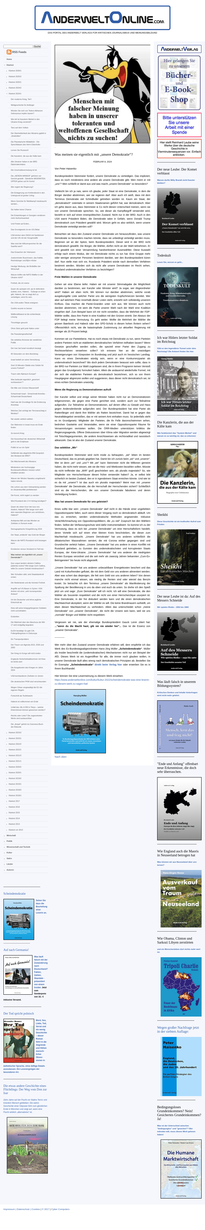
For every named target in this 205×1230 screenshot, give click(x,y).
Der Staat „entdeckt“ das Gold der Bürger (28, 535)
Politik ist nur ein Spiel (20, 447)
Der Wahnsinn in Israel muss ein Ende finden (27, 426)
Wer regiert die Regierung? (22, 187)
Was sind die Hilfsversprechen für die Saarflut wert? (26, 245)
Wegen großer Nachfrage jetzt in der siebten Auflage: (178, 1029)
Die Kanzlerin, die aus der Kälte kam (26, 156)
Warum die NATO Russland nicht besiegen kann (28, 541)
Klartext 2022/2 (15, 744)
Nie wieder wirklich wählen (22, 419)
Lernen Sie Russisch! (20, 150)
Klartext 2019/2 (15, 778)
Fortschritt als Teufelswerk (21, 696)
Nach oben (61, 756)
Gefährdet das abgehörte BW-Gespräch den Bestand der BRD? (27, 454)
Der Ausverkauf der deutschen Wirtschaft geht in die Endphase (28, 440)
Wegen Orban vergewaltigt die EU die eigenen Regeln (26, 688)
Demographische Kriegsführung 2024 (26, 529)
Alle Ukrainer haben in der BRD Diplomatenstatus (24, 163)
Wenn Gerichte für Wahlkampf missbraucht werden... (28, 202)
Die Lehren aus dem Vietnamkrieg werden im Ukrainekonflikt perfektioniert (28, 488)
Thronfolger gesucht (19, 323)
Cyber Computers (60, 1209)
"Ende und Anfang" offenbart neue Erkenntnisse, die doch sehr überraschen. (177, 768)
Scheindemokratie (14, 893)
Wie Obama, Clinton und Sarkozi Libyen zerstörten (175, 940)
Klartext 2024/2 (15, 88)
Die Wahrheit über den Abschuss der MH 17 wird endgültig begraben (28, 623)
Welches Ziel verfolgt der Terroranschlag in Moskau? (28, 412)
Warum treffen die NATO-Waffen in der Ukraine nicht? (27, 276)
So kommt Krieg (17, 433)
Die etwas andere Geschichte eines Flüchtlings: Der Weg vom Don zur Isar (25, 1089)
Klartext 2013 (14, 824)
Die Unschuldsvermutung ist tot (24, 170)
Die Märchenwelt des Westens (23, 461)
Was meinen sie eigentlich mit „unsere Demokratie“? (26, 556)
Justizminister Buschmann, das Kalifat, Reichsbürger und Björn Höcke (27, 259)
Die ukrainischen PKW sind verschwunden (28, 682)
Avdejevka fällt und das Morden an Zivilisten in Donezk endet (25, 522)
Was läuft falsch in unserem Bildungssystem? (176, 684)
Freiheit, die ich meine (20, 283)
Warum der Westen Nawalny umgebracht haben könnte (28, 479)
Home (9, 59)
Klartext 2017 (14, 801)
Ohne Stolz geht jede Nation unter (25, 328)
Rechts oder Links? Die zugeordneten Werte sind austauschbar (26, 717)
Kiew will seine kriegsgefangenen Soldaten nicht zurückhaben (28, 609)
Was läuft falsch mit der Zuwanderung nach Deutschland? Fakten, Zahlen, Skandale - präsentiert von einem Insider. (41, 972)
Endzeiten (15, 617)
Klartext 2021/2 (15, 755)
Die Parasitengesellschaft (21, 334)
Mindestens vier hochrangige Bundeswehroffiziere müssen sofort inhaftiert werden (25, 470)
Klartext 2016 (14, 807)
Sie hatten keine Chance (21, 209)
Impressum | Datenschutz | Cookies (21, 1209)
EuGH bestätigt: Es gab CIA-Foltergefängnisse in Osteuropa (24, 632)
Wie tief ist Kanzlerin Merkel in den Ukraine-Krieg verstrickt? (25, 120)
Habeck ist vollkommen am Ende (24, 702)
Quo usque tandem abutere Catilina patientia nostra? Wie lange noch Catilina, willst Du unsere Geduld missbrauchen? (28, 566)
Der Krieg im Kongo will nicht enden (25, 653)
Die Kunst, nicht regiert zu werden (25, 495)
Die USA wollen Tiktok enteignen (24, 303)
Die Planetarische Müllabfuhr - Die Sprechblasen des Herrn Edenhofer (25, 143)
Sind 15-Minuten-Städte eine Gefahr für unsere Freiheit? (27, 366)
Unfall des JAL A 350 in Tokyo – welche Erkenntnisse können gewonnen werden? (28, 708)
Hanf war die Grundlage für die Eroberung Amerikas (28, 403)
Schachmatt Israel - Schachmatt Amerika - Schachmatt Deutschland (28, 395)
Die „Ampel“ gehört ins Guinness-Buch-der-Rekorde (27, 725)
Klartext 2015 (14, 813)
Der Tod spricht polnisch (18, 1013)
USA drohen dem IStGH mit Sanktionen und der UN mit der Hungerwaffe (27, 236)
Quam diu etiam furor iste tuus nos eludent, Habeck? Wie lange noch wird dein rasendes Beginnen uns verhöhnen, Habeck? (28, 511)
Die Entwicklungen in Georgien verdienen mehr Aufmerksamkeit (28, 216)
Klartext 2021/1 (15, 761)
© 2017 (45, 1209)
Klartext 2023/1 (15, 738)
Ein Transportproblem (20, 639)
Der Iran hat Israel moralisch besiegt (26, 348)
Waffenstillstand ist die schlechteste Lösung (25, 315)
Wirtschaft (11, 835)
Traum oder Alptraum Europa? (23, 374)
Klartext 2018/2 (15, 790)
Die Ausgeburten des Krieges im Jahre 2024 (27, 668)
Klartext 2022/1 (15, 750)
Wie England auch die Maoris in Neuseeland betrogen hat (178, 853)
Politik (9, 841)
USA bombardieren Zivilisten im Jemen (27, 676)
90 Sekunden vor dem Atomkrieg (24, 354)
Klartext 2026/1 (15, 71)
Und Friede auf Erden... (20, 224)
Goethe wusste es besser (21, 308)
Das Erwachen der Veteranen (23, 252)
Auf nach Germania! (16, 950)
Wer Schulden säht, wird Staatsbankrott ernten (27, 575)
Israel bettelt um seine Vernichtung (25, 360)
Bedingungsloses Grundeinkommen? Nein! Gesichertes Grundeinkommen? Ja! (179, 1113)
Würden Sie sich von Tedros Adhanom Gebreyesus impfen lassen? (27, 112)
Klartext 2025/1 (15, 82)
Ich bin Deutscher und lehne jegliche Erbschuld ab (26, 601)
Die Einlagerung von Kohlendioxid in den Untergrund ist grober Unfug (28, 194)
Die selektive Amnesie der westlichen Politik (26, 341)
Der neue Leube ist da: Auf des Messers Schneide (178, 598)
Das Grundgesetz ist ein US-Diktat (25, 229)
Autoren (10, 870)
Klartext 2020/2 (15, 767)
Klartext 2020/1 (15, 772)
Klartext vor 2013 (16, 830)
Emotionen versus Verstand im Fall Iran (27, 549)
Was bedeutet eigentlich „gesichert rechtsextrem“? (25, 380)
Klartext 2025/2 (15, 76)
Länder (10, 864)
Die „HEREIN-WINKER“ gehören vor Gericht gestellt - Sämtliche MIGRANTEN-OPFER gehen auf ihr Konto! (28, 178)
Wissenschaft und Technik (18, 847)
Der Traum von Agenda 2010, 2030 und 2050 (27, 646)
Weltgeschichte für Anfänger (22, 105)
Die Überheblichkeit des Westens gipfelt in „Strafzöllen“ (28, 134)
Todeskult (164, 255)
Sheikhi (162, 514)
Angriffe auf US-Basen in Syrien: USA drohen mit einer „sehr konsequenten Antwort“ (26, 591)
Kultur (9, 853)
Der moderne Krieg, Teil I (21, 99)
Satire (9, 858)
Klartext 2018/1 (15, 795)
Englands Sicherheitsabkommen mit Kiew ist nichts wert (28, 660)
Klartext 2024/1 (15, 94)
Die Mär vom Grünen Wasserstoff (25, 388)
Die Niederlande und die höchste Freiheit (28, 583)
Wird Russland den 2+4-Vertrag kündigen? (28, 501)
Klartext (10, 65)
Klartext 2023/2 (15, 732)
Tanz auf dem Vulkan (19, 128)
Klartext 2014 (14, 818)
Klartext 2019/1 (15, 784)
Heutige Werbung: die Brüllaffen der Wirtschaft (25, 267)
